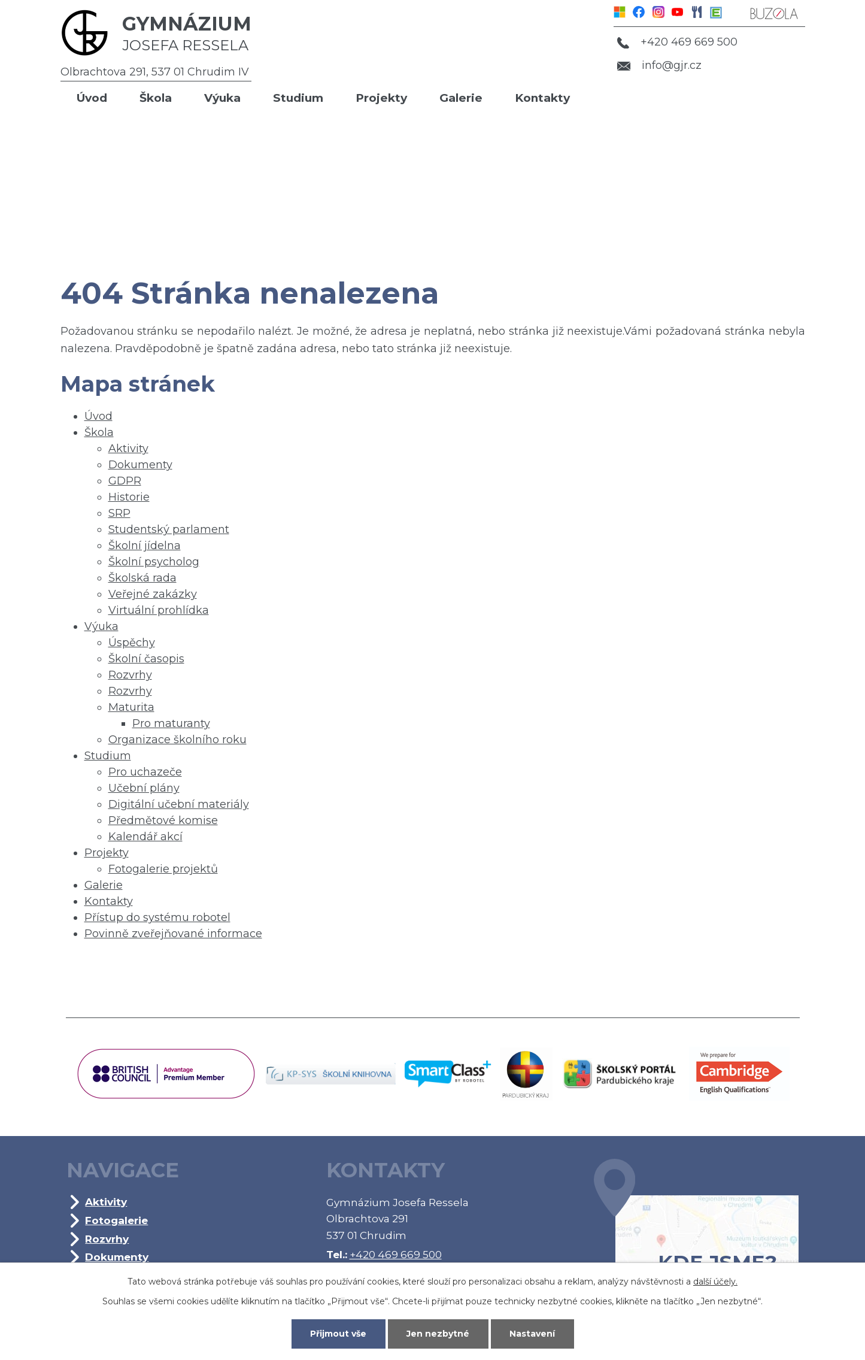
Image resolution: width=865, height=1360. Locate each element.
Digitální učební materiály (178, 804)
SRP (119, 513)
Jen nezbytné (437, 1333)
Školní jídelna (144, 545)
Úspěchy (131, 642)
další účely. (715, 1281)
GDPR (124, 480)
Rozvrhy (130, 674)
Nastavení (532, 1333)
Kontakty (542, 98)
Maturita (131, 707)
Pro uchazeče (145, 772)
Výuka (222, 98)
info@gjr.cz (659, 65)
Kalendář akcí (145, 836)
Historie (129, 497)
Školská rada (142, 577)
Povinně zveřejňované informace (173, 933)
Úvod (92, 98)
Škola (155, 98)
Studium (298, 98)
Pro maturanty (171, 723)
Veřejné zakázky (152, 594)
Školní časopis (146, 658)
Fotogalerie (116, 1220)
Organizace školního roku (177, 739)
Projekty (381, 98)
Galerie (460, 98)
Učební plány (144, 788)
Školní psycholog (153, 561)
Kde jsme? (696, 1234)
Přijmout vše (338, 1333)
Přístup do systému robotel (157, 917)
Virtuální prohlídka (158, 610)
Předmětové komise (163, 820)
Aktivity (128, 448)
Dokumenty (140, 464)
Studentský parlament (168, 529)
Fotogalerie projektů (163, 869)
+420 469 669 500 (677, 42)
